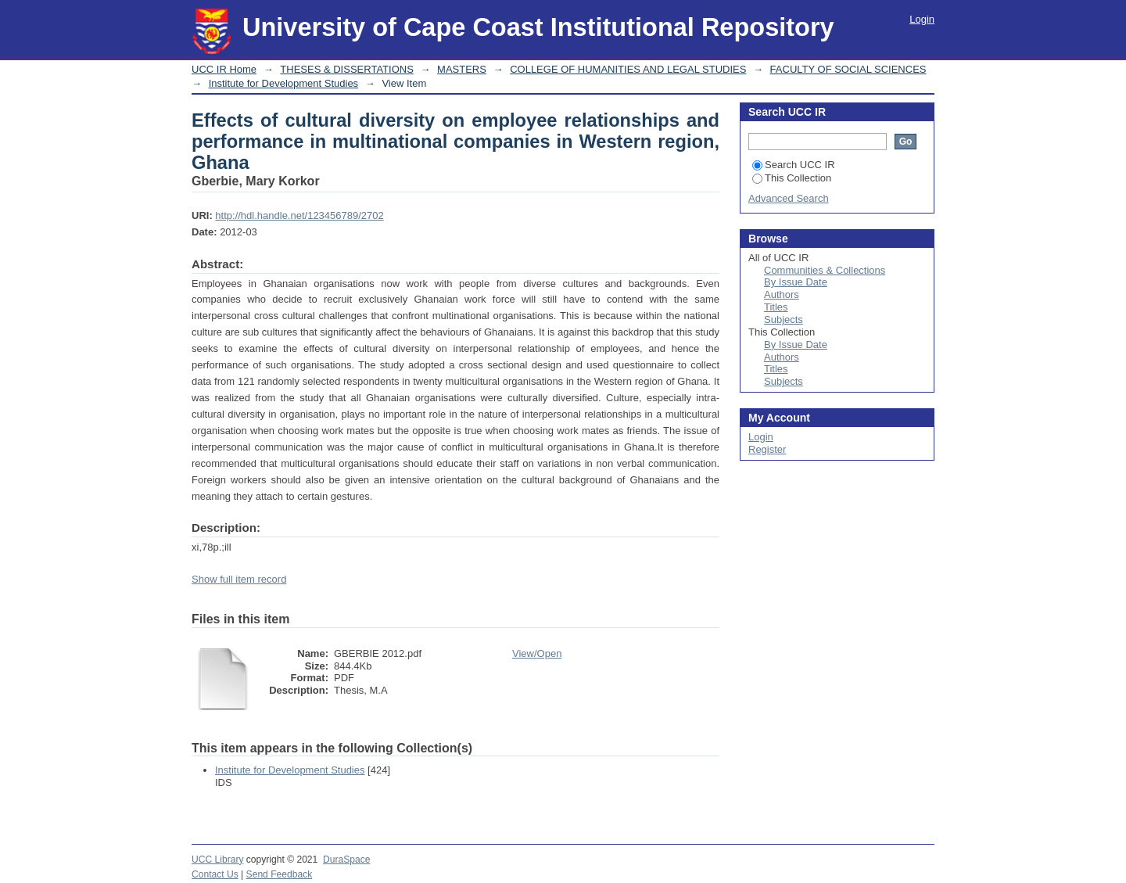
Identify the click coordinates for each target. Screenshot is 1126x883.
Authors (781, 294)
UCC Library (217, 859)
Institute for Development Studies (284, 83)
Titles (776, 307)
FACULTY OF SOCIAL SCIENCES (848, 69)
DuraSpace (346, 859)
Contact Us (215, 874)
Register (767, 449)
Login (921, 19)
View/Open (536, 653)
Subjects (783, 319)
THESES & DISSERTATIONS (346, 69)
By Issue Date (795, 282)
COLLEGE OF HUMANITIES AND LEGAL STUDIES (628, 69)
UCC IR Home (224, 69)
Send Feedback (279, 874)
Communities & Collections (824, 270)
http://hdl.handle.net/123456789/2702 (299, 215)
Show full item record (239, 579)
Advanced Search (788, 198)
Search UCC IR (793, 164)
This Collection (791, 178)
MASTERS (461, 69)
